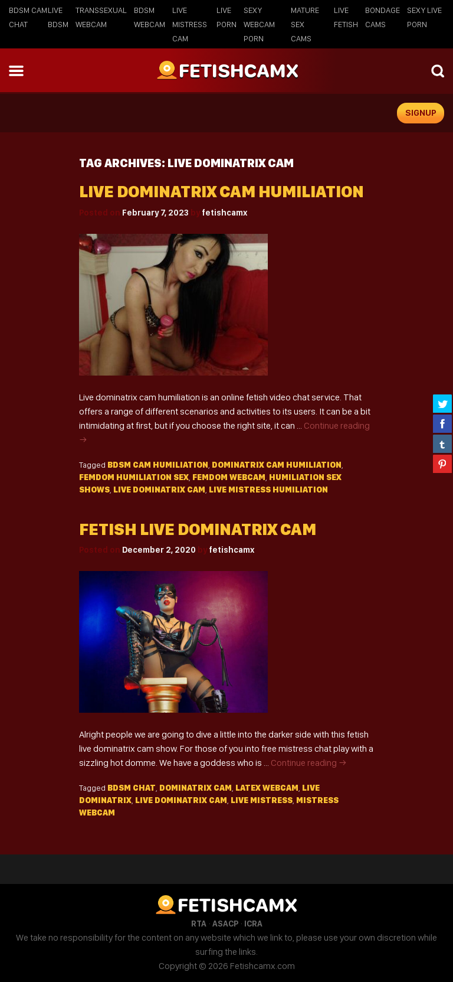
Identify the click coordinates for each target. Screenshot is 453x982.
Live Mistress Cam (189, 24)
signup (420, 112)
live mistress (262, 800)
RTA (198, 923)
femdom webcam (228, 477)
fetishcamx (224, 212)
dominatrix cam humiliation (277, 464)
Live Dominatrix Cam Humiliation (221, 191)
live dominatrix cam (159, 489)
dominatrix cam (195, 787)
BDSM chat (131, 787)
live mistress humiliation (268, 489)
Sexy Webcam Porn (259, 24)
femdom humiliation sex (134, 477)
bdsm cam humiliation (157, 464)
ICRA (253, 923)
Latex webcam (266, 787)
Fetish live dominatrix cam (197, 529)
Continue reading (309, 762)
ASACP (225, 923)
